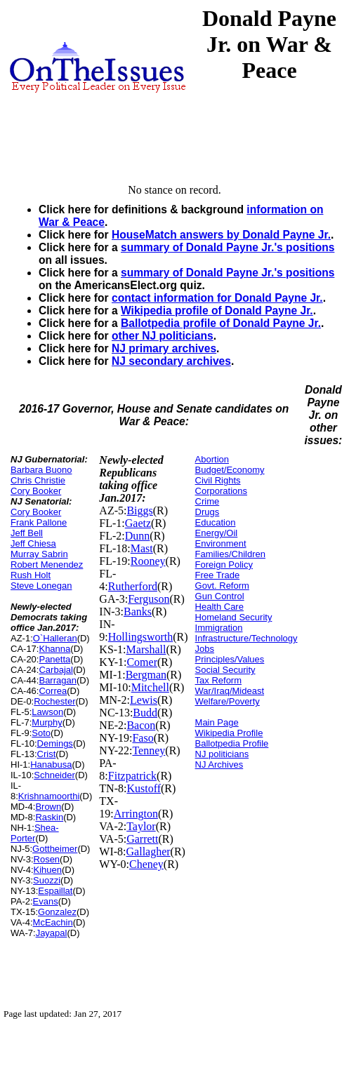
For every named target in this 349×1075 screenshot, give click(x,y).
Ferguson (148, 599)
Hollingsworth (140, 637)
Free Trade (217, 575)
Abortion (212, 459)
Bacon (140, 725)
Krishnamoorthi (48, 796)
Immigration (219, 627)
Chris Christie (38, 480)
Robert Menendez (47, 564)
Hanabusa (51, 764)
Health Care (219, 606)
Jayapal (51, 933)
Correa (53, 691)
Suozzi (46, 880)
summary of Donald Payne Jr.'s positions (227, 247)
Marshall (146, 649)
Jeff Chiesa (33, 543)
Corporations (221, 491)
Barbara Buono (41, 470)
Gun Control (219, 596)
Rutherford (132, 586)
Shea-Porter (35, 832)
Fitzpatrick (132, 776)
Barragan (57, 680)
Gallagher (148, 851)
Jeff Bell (27, 533)
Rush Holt (31, 575)
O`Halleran (55, 638)
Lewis (143, 700)
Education (215, 522)
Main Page (217, 722)
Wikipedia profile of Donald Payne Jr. (217, 310)
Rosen (47, 859)
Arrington (136, 814)
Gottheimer (54, 848)
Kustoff (143, 788)
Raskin (49, 817)
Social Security (225, 670)
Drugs (207, 512)
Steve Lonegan (41, 585)
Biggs (139, 510)
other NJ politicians (162, 336)
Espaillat (55, 891)
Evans (45, 901)
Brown (48, 806)
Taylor (141, 826)
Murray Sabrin (39, 554)
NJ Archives (219, 764)
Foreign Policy (224, 564)
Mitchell (150, 687)
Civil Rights (218, 480)
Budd (145, 713)
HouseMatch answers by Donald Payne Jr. (221, 235)
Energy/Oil (216, 533)
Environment (220, 543)
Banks (138, 611)
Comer (141, 662)
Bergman (146, 675)
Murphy (47, 722)
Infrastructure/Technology (246, 638)
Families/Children (230, 554)
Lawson (47, 712)
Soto (41, 733)
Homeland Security (233, 617)
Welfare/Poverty (227, 701)
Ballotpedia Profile (232, 743)
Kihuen (48, 869)
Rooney (148, 561)
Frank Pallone (39, 522)
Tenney (148, 750)
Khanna (54, 648)
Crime (207, 501)
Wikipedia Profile (229, 733)
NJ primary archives (164, 348)
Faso (142, 738)
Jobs (204, 648)
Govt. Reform (222, 585)
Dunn (137, 536)
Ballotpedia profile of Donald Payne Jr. (221, 323)
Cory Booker (36, 491)
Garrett (142, 839)
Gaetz (138, 523)
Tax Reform (218, 680)
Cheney (146, 864)
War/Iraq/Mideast (230, 691)
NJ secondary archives (171, 361)
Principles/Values (230, 659)
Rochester (54, 701)
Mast (142, 548)
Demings (55, 743)
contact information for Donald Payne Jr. (217, 298)
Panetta (54, 659)
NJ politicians (222, 754)
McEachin (53, 922)
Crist (46, 754)
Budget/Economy (230, 470)
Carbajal (55, 670)
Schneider (54, 775)
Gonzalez (57, 912)
